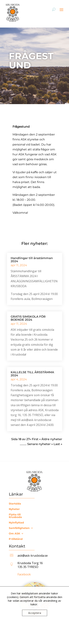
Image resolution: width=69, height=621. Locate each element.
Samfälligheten (19, 528)
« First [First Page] (34, 439)
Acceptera (34, 613)
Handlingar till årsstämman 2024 (32, 259)
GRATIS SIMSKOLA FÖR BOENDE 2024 (28, 318)
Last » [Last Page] (58, 444)
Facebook (24, 574)
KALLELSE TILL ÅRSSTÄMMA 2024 (32, 373)
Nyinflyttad (16, 522)
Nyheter (14, 509)
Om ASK (14, 533)
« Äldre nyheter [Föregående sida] (50, 439)
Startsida (15, 503)
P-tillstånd (16, 539)
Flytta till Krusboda (15, 516)
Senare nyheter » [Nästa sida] (40, 444)
